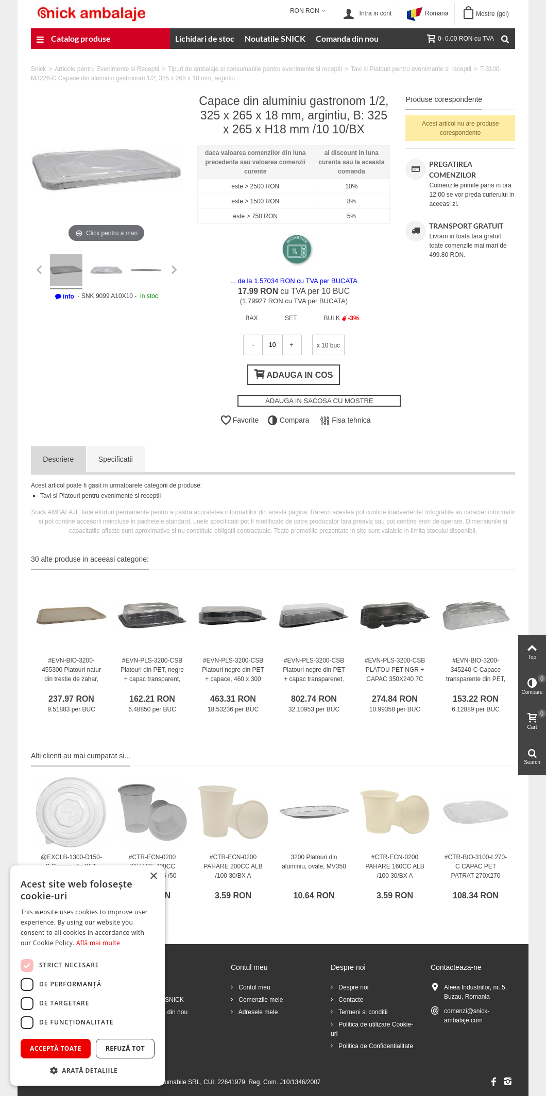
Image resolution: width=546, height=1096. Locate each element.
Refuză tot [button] (125, 1048)
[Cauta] (505, 38)
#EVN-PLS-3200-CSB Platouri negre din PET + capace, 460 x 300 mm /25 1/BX (233, 674)
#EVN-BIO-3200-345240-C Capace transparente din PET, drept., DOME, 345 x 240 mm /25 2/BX (475, 679)
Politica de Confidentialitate (375, 1046)
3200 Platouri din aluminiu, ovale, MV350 (314, 862)
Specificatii (115, 459)
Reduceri (150, 987)
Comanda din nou (347, 38)
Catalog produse (73, 39)
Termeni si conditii (362, 1012)
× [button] (153, 876)
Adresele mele (257, 1012)
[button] (88, 1070)
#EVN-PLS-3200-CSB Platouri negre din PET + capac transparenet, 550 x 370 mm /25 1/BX (314, 679)
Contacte (350, 999)
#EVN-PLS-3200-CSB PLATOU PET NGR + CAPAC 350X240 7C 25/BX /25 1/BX (395, 674)
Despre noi (352, 987)
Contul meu (253, 987)
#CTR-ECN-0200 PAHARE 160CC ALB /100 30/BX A (394, 866)
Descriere (58, 459)
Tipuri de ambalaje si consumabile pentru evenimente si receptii (255, 69)
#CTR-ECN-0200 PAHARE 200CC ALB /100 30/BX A (233, 866)
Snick (38, 69)
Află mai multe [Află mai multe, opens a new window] (98, 942)
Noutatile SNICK (275, 38)
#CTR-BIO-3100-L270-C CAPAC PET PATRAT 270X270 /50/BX (476, 871)
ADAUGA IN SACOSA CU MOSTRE (319, 401)
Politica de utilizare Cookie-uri (372, 1029)
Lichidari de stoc (204, 38)
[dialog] (87, 975)
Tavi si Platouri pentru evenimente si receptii (411, 69)
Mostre (492, 14)
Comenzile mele (260, 999)
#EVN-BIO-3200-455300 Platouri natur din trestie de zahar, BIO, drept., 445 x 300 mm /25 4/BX (71, 679)
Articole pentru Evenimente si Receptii (107, 69)
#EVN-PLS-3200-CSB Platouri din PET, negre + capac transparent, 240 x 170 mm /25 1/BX (152, 679)
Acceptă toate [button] (55, 1048)
